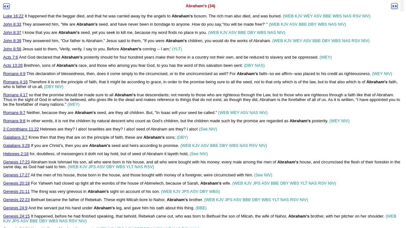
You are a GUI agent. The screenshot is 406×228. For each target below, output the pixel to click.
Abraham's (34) (200, 5)
